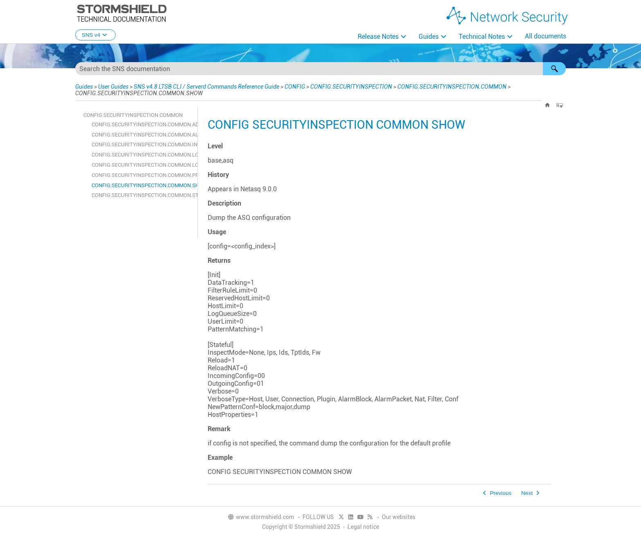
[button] (554, 68)
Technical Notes (482, 36)
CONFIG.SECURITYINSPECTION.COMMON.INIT (142, 144)
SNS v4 (95, 35)
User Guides (113, 86)
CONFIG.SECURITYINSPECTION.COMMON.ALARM (142, 135)
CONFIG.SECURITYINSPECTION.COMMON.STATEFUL (142, 195)
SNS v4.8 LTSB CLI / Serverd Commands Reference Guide (206, 86)
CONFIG (295, 86)
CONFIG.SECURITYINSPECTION (351, 86)
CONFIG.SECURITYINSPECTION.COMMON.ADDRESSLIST (142, 124)
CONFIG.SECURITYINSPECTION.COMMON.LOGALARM (142, 155)
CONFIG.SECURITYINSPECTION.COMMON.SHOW (142, 185)
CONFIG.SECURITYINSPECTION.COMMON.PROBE (142, 175)
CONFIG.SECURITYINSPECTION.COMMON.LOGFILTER (142, 165)
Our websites (398, 517)
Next (527, 493)
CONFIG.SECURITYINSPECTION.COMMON (452, 86)
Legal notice (363, 527)
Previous (500, 493)
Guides (429, 36)
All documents (545, 36)
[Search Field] (320, 68)
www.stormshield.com (260, 517)
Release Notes (378, 36)
